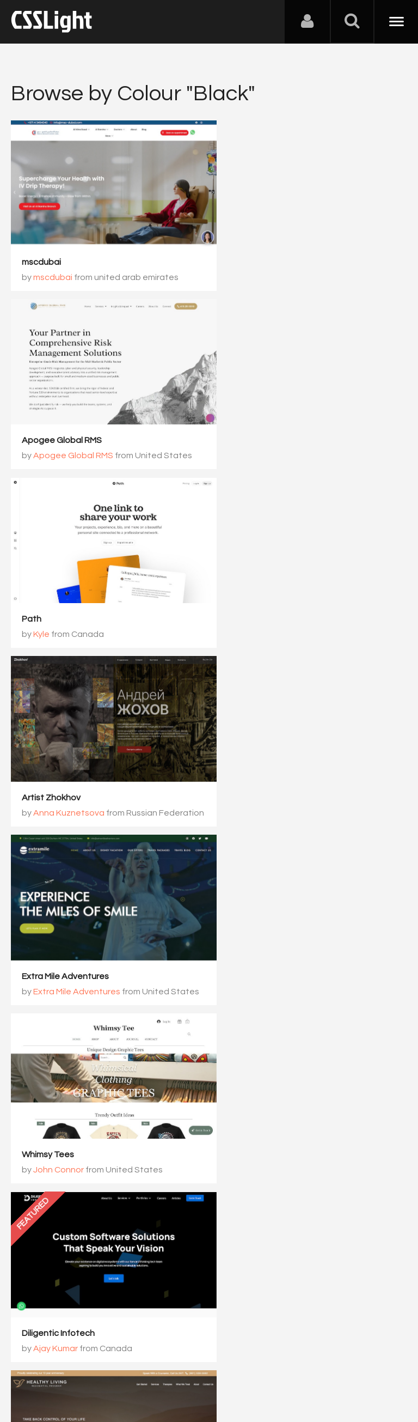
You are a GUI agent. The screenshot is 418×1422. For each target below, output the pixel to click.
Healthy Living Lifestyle (269, 768)
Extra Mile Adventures (65, 597)
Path (31, 426)
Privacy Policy (193, 1368)
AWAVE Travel (49, 1111)
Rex (242, 955)
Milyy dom (243, 1111)
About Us (32, 1368)
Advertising (136, 1368)
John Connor (260, 613)
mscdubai (41, 255)
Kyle (41, 441)
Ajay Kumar (55, 784)
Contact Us (81, 1368)
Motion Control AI (258, 939)
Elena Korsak (260, 1126)
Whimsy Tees (250, 597)
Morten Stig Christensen (70, 939)
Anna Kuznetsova (270, 441)
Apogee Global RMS (264, 255)
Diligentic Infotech (58, 768)
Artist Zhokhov (253, 426)
